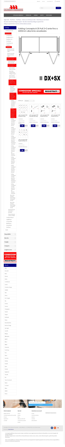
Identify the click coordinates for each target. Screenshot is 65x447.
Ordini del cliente (35, 415)
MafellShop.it (8, 223)
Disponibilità (7, 234)
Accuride (7, 270)
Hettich (6, 311)
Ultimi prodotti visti (21, 418)
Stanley (6, 361)
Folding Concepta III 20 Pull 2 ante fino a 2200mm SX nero (13, 160)
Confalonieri (7, 281)
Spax (6, 366)
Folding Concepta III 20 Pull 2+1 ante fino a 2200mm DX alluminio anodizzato (13, 151)
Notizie (19, 415)
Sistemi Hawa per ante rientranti (43, 19)
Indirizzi (33, 417)
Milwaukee (7, 336)
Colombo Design (8, 287)
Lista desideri (34, 420)
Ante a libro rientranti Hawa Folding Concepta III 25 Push (12, 198)
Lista (60, 101)
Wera (6, 388)
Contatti (5, 420)
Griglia (58, 101)
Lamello (6, 330)
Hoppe (6, 314)
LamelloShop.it (9, 35)
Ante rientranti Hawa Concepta (12, 68)
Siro (5, 377)
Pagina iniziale (6, 19)
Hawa (6, 320)
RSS (55, 428)
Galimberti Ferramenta (50, 412)
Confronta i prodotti (22, 420)
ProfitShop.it (8, 41)
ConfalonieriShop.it (10, 217)
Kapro (6, 382)
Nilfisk (6, 344)
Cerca (19, 413)
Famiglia (6, 242)
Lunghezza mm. (8, 249)
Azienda (36, 15)
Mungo (6, 333)
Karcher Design (8, 325)
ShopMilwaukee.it (9, 37)
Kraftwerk (7, 317)
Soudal (6, 363)
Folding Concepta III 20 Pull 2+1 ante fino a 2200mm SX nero (13, 122)
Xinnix (6, 393)
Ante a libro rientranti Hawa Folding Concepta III (13, 21)
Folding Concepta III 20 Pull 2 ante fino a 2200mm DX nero (13, 169)
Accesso (43, 1)
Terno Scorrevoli (8, 380)
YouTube (58, 428)
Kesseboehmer (8, 322)
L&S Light (7, 328)
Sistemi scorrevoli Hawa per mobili (28, 19)
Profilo (33, 413)
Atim (6, 268)
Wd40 (6, 391)
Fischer (6, 303)
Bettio (6, 279)
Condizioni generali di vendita (10, 415)
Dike (6, 292)
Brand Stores (12, 19)
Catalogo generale (18, 15)
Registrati (38, 1)
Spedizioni (6, 418)
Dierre (6, 295)
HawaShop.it (18, 19)
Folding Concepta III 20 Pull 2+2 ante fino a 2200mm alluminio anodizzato (13, 113)
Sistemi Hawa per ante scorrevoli (11, 62)
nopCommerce (11, 429)
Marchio (6, 238)
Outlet (6, 229)
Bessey (6, 276)
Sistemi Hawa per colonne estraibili (11, 215)
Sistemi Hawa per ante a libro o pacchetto (11, 211)
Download (28, 15)
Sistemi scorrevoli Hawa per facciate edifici (10, 50)
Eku (5, 300)
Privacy (5, 417)
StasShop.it (8, 227)
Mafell (6, 339)
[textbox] (47, 8)
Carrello (33, 418)
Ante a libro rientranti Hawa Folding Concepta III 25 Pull (12, 205)
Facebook (52, 428)
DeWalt (6, 290)
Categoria (6, 246)
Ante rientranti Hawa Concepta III (12, 77)
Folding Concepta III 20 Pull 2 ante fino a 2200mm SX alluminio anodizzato (13, 178)
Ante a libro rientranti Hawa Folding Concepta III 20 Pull (33, 21)
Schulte (6, 369)
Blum (6, 273)
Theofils (6, 374)
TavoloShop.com (9, 43)
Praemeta (7, 347)
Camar (6, 284)
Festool (6, 306)
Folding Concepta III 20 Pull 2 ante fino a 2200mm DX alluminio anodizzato (13, 189)
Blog (19, 417)
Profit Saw (7, 350)
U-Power (7, 385)
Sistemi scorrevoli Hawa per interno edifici (10, 55)
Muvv (6, 341)
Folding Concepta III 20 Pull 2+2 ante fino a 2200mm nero (13, 104)
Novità (42, 15)
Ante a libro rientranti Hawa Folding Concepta (12, 72)
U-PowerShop (9, 221)
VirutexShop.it (9, 225)
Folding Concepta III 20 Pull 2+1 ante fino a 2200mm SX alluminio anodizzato (13, 140)
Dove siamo (49, 15)
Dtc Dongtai (7, 298)
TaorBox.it (8, 45)
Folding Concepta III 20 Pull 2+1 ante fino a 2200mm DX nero (13, 131)
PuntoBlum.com (9, 39)
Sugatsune (7, 371)
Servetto (6, 358)
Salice (6, 355)
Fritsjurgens (7, 309)
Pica (6, 352)
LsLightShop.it (8, 219)
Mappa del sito (7, 413)
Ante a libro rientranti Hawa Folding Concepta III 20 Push (12, 89)
